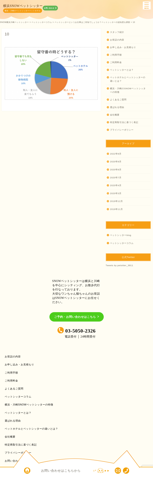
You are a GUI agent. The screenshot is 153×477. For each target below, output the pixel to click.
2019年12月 (116, 201)
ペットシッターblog (120, 235)
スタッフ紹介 (117, 32)
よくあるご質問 (118, 99)
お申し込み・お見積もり (123, 47)
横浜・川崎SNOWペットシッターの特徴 (29, 404)
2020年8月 (115, 169)
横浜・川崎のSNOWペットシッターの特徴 (126, 90)
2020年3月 (115, 193)
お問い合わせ (49, 8)
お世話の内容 (117, 40)
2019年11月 (116, 209)
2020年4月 (115, 185)
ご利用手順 (116, 55)
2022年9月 (115, 154)
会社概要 (114, 115)
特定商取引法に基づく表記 (124, 122)
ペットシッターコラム (122, 243)
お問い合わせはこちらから (61, 470)
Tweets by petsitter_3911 (119, 265)
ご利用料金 (116, 62)
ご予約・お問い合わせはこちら (75, 316)
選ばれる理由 (117, 107)
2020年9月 (115, 161)
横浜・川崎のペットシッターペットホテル (22, 11)
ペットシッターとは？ (122, 70)
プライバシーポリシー (122, 130)
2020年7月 (115, 177)
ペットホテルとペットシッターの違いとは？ (126, 79)
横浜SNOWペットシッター (23, 6)
